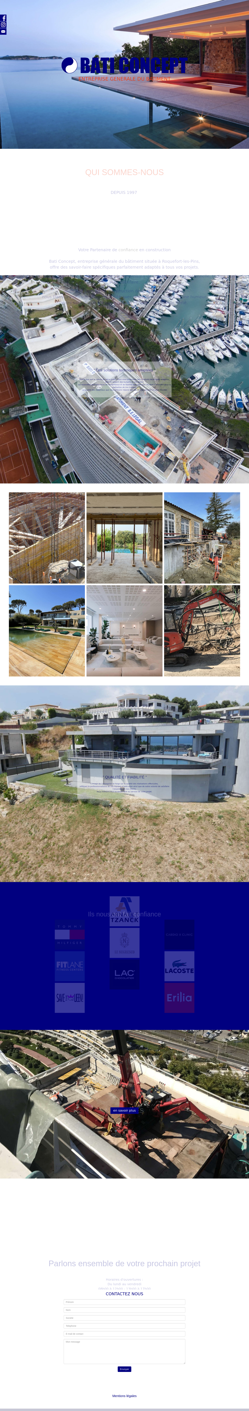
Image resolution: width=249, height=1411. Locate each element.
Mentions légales (124, 1396)
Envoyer (124, 1369)
